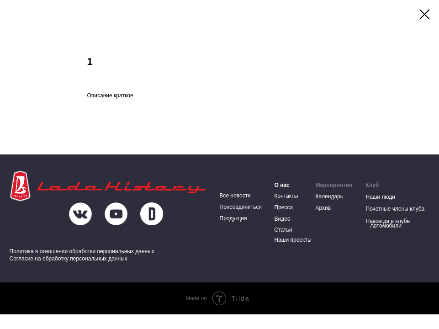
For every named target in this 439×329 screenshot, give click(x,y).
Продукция (233, 218)
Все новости (235, 195)
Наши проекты (293, 240)
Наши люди (380, 197)
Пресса (284, 207)
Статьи (283, 230)
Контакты (286, 196)
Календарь (330, 196)
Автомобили (386, 226)
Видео (283, 219)
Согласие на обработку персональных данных (68, 258)
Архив (323, 208)
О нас (282, 185)
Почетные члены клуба (395, 209)
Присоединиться (241, 207)
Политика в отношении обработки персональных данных (82, 251)
